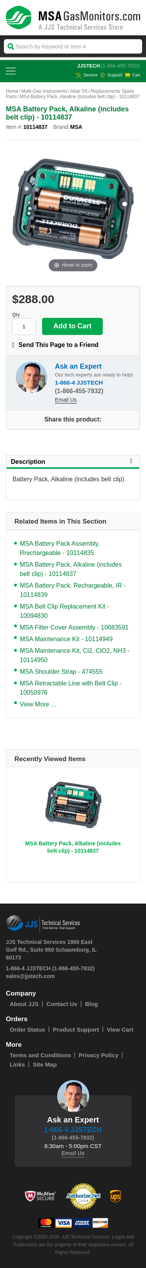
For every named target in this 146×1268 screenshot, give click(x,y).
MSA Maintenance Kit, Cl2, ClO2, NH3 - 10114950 (75, 655)
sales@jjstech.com (30, 976)
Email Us (66, 400)
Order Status (27, 1029)
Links (17, 1064)
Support (111, 75)
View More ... (38, 704)
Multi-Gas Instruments (44, 91)
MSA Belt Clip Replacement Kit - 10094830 (64, 611)
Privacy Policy (98, 1055)
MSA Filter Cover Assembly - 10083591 (74, 627)
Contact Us (61, 1004)
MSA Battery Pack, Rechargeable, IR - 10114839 (73, 590)
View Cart (120, 1029)
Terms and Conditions (40, 1055)
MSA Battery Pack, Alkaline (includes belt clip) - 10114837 (70, 569)
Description (73, 461)
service (87, 75)
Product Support (76, 1029)
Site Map (45, 1064)
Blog (91, 1004)
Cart (132, 75)
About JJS (24, 1004)
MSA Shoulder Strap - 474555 (61, 671)
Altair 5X (79, 91)
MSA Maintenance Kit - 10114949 (66, 639)
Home (12, 91)
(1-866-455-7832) (120, 66)
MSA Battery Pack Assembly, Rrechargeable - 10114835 (60, 548)
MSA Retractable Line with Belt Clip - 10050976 (70, 688)
